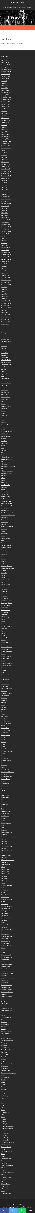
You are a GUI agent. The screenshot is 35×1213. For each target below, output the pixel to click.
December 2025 (6, 69)
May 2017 (4, 291)
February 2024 (5, 120)
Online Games (5, 894)
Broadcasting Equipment (8, 427)
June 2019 (4, 238)
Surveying (4, 1087)
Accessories (4, 337)
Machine (3, 839)
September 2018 (6, 259)
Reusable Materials (7, 1010)
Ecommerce (4, 589)
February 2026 (5, 65)
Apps (2, 376)
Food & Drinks (5, 675)
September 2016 (6, 308)
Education (4, 591)
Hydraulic (4, 765)
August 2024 (5, 106)
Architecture (5, 378)
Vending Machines (6, 1151)
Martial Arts (5, 844)
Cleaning (3, 468)
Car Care (4, 441)
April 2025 (4, 88)
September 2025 (6, 76)
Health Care (5, 728)
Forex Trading (5, 695)
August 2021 (5, 178)
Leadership (4, 804)
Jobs (2, 793)
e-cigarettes (4, 587)
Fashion (3, 635)
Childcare (4, 464)
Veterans (3, 1156)
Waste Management (7, 1165)
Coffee (3, 489)
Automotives (5, 392)
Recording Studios (6, 989)
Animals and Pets (6, 364)
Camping (4, 438)
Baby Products (5, 397)
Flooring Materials (6, 663)
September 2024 (6, 104)
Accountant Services (7, 343)
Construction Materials (8, 515)
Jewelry (3, 790)
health (3, 725)
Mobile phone (5, 871)
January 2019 (5, 250)
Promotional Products (7, 973)
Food (2, 672)
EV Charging (5, 617)
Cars (2, 448)
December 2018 (5, 252)
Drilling (3, 577)
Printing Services (6, 969)
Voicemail (4, 1161)
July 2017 (4, 287)
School (3, 1019)
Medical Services (6, 853)
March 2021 (4, 190)
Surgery (3, 1084)
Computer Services (6, 503)
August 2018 (5, 261)
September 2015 (6, 322)
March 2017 (4, 296)
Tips (2, 1103)
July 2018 (4, 264)
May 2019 (4, 240)
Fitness (3, 654)
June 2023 (4, 127)
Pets (2, 931)
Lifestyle (3, 818)
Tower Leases (5, 1112)
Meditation (4, 862)
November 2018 (6, 254)
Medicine (4, 857)
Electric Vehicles (6, 594)
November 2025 (6, 71)
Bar (2, 401)
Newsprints (4, 890)
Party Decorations (6, 918)
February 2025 (5, 92)
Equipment (4, 614)
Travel (3, 1131)
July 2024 (4, 108)
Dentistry (4, 554)
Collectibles (4, 499)
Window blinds (5, 1184)
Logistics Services (6, 832)
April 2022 (4, 159)
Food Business (5, 677)
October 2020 (5, 201)
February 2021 (5, 192)
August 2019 (5, 233)
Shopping (4, 1043)
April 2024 (4, 115)
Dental (3, 550)
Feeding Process (6, 637)
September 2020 (6, 203)
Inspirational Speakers (7, 772)
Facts (3, 633)
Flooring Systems (6, 665)
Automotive (4, 390)
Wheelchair (4, 1181)
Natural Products (6, 887)
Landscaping (5, 797)
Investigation (5, 783)
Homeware (4, 756)
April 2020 (4, 215)
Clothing (3, 480)
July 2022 (4, 152)
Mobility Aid (5, 874)
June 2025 (4, 83)
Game (3, 705)
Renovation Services (7, 992)
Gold (2, 712)
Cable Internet (5, 436)
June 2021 (4, 183)
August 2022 (5, 150)
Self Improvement (6, 1031)
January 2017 (5, 298)
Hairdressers (5, 721)
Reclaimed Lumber (6, 985)
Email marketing (6, 600)
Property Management (8, 978)
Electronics (4, 598)
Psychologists (5, 980)
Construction (5, 510)
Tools (2, 1105)
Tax (2, 1091)
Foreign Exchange (6, 693)
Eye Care (4, 628)
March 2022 (5, 162)
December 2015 (5, 315)
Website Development (7, 1172)
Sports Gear (4, 1066)
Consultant (4, 517)
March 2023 (5, 134)
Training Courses (6, 1124)
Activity (3, 348)
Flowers (3, 670)
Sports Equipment (6, 1063)
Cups (2, 540)
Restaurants (4, 1003)
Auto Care (4, 385)
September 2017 (6, 284)
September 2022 (6, 148)
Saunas (3, 1015)
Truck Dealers (5, 1140)
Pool (2, 962)
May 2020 (4, 213)
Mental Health (5, 864)
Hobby (3, 744)
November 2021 (6, 171)
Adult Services (5, 350)
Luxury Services (5, 837)
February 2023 (5, 136)
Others (3, 901)
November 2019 (6, 227)
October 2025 (5, 74)
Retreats (4, 1006)
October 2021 (5, 173)
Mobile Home (5, 869)
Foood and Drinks (6, 688)
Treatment (4, 1135)
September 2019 (6, 231)
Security (3, 1029)
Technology (4, 1096)
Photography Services (7, 936)
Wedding (3, 1175)
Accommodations (6, 341)
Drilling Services (5, 580)
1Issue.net (17, 17)
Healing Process (6, 723)
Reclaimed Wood (6, 987)
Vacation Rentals (6, 1147)
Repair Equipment (6, 996)
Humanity (4, 762)
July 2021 (4, 180)
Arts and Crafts (6, 383)
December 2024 (6, 97)
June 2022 (4, 155)
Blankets (3, 411)
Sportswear (4, 1068)
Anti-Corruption (6, 367)
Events (3, 621)
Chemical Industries (7, 457)
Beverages (4, 408)
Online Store (5, 897)
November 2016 (6, 303)
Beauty (3, 404)
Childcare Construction (8, 466)
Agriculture (4, 357)
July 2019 (4, 236)
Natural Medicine (6, 885)
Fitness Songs (5, 658)
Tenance (3, 1098)
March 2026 (5, 62)
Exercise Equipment (7, 626)
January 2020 (5, 222)
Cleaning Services (6, 473)
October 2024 (5, 102)
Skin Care (4, 1045)
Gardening (4, 707)
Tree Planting (5, 1138)
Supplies (3, 1080)
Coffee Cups (5, 492)
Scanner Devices (6, 1017)
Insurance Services (6, 776)
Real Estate (4, 982)
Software (4, 1052)
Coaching (4, 487)
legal (2, 809)
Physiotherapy (5, 941)
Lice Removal (5, 816)
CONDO (4, 508)
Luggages (4, 834)
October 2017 (5, 282)
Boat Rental (4, 415)
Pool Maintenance (6, 964)
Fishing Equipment (6, 651)
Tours (3, 1110)
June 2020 (4, 210)
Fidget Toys (4, 642)
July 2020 (4, 208)
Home (3, 746)
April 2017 (4, 294)
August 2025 (5, 78)
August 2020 (5, 206)
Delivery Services (6, 547)
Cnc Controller (5, 485)
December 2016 (5, 301)
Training (3, 1121)
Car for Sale (4, 443)
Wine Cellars (5, 1188)
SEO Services (5, 1033)
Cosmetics (4, 529)
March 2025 (5, 90)
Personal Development (7, 925)
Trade (3, 1117)
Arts (2, 381)
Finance (3, 644)
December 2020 (6, 196)
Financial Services (6, 647)
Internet (3, 781)
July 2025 (4, 81)
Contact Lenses (6, 519)
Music (3, 883)
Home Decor (5, 749)
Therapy (3, 1101)
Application (4, 374)
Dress (3, 575)
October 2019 (5, 229)
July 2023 (4, 125)
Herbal (3, 737)
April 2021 (4, 187)
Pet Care (4, 927)
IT (2, 788)
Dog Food (4, 570)
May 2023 (4, 129)
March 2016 (4, 312)
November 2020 (6, 199)
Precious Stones (6, 966)
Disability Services (6, 566)
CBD (2, 452)
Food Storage (5, 684)
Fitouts (3, 661)
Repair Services (5, 999)
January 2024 (5, 122)
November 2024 (6, 99)
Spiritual (3, 1059)
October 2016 (5, 305)
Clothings (4, 482)
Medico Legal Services (7, 860)
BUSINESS (4, 434)
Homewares (4, 758)
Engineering (4, 607)
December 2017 (5, 277)
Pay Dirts (4, 920)
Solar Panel (4, 1054)
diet (2, 563)
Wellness (3, 1179)
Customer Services (6, 545)
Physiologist (4, 938)
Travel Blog (4, 1133)
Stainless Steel (5, 1070)
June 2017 (4, 289)
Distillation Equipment (7, 568)
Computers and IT (6, 506)
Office (3, 892)
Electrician (4, 596)
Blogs (3, 413)
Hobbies (3, 742)
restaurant (4, 1001)
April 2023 (4, 132)
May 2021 (4, 185)
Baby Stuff (4, 399)
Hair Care (4, 719)
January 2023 (5, 139)
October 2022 (5, 146)
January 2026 (5, 67)
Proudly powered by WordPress (23, 1207)
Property (4, 975)
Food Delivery (5, 679)
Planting (3, 948)
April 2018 (4, 270)
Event (3, 619)
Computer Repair (6, 501)
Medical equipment (6, 850)
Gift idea (4, 709)
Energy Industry (6, 605)
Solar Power (4, 1056)
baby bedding (5, 394)
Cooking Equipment (7, 526)
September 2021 (6, 176)
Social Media (5, 1047)
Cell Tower (4, 455)
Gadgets (3, 702)
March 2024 (5, 118)
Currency (4, 543)
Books (3, 420)
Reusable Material (6, 1008)
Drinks (3, 582)
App (2, 371)
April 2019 (4, 243)
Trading (3, 1119)
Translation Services (7, 1128)
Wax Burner (4, 1168)
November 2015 (6, 317)
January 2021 (5, 194)
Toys (2, 1114)
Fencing (3, 640)
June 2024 (4, 111)
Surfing (3, 1082)
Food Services (5, 682)
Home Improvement (7, 751)
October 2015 (5, 319)
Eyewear (3, 631)
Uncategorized (5, 1144)
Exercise (3, 624)
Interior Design (5, 779)
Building (3, 429)
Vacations (4, 1149)
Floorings (4, 668)
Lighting (3, 820)
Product (3, 971)
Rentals (3, 994)
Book (2, 418)
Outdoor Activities (6, 906)
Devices (3, 561)
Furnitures (4, 700)
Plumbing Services (6, 957)
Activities (4, 346)
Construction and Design (8, 512)
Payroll (3, 922)
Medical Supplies (6, 855)
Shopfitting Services (7, 1040)
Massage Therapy (6, 846)
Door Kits (4, 573)
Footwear (4, 691)
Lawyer (3, 802)
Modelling (4, 878)
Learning (3, 807)
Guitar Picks (4, 714)
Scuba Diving (5, 1024)
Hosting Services (6, 760)
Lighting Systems (6, 823)
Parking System (5, 911)
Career (3, 445)
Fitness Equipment (6, 656)
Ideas (3, 767)
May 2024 (4, 113)
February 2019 (5, 247)
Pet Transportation (7, 929)
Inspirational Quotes (7, 769)
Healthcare (4, 732)
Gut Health (4, 716)
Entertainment (5, 610)
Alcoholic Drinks (6, 360)
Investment (4, 786)
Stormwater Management (8, 1073)
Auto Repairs (5, 387)
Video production (6, 1158)
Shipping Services (6, 1038)
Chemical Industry (6, 459)
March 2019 (4, 245)
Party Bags (4, 913)
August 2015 (5, 324)
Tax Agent (4, 1094)
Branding (4, 422)
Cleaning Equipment (7, 471)
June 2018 (4, 266)
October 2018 (5, 257)
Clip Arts (4, 475)
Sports (3, 1061)
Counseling (4, 533)
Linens (3, 825)
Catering (3, 450)
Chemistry (4, 462)
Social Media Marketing (8, 1050)
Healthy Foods (5, 735)
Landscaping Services (7, 800)
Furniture (4, 698)
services (3, 1036)
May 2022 (4, 157)
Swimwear (4, 1089)
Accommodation (6, 339)
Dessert (3, 559)
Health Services (5, 730)
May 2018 (4, 268)
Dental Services (5, 552)
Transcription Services (7, 1126)
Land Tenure (5, 795)
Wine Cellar (4, 1186)
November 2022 (6, 143)
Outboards (4, 904)
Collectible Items (6, 496)
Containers (4, 522)
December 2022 (6, 141)
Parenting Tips (5, 908)
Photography (5, 934)
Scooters (4, 1022)
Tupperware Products (7, 1142)
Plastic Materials (6, 955)
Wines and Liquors (6, 1193)
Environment (5, 612)
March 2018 (4, 273)
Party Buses (4, 915)
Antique (3, 369)
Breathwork (4, 425)
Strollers (3, 1075)
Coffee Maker (5, 494)
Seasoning (4, 1026)
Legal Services (5, 811)
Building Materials (6, 431)
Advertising (4, 355)
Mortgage (4, 881)
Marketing (4, 841)
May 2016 (4, 310)
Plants (3, 950)
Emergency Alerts (6, 603)
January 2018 (5, 275)
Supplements (5, 1077)
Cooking (3, 524)
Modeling (4, 876)
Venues (3, 1154)
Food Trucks (4, 686)
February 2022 (5, 164)
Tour (2, 1107)
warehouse (4, 1163)
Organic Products (6, 899)
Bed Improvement (6, 406)
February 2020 (5, 220)
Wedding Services (6, 1177)
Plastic (3, 952)
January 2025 (5, 95)
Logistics (4, 830)
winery (3, 1191)
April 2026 (4, 60)
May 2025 (4, 85)
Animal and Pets (6, 362)
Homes (3, 753)
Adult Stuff (4, 353)
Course (3, 536)
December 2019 (5, 224)
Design (3, 557)
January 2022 (5, 166)
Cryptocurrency (5, 538)
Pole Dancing (5, 959)
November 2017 (6, 280)
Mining (3, 867)
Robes (3, 1012)
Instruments (4, 774)
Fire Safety (4, 649)
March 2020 (5, 217)
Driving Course (5, 584)
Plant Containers (6, 945)
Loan (2, 827)
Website (3, 1170)
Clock (3, 478)
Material (3, 848)
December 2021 (5, 169)
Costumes (4, 531)
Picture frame (5, 943)
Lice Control (5, 813)
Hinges (3, 739)
